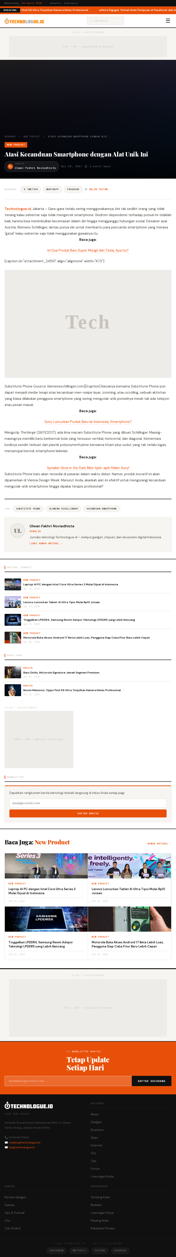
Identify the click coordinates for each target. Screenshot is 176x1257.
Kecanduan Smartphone (102, 508)
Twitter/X (79, 1250)
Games (10, 1205)
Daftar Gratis (88, 813)
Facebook (73, 189)
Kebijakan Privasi (103, 1228)
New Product (32, 136)
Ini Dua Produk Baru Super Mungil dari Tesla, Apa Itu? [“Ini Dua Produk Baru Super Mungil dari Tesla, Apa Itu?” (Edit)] (88, 250)
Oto (93, 1153)
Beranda (10, 136)
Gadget (96, 1122)
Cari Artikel (12, 1228)
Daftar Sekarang (152, 1081)
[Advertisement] (88, 101)
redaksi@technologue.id (24, 1142)
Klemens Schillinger (63, 508)
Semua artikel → (159, 843)
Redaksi (96, 1205)
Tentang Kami (100, 1197)
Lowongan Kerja (102, 1176)
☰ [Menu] (167, 21)
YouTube (100, 1250)
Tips (93, 1161)
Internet (96, 1145)
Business (97, 1130)
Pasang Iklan (100, 1221)
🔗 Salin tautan (96, 189)
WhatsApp (52, 189)
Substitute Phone (28, 508)
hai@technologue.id (22, 1147)
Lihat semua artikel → (46, 543)
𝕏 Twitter (31, 189)
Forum (95, 1169)
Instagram (56, 1250)
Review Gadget (15, 1197)
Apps (94, 1138)
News (95, 1114)
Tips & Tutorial (15, 1213)
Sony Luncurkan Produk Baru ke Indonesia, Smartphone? (88, 421)
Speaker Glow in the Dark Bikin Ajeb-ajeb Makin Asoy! (88, 468)
